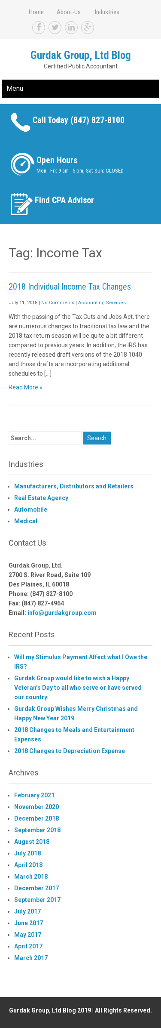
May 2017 (27, 934)
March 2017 (31, 957)
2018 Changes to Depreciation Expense (69, 750)
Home (36, 12)
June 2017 (28, 923)
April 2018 (28, 864)
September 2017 (37, 899)
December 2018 (36, 818)
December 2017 (36, 888)
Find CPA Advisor (64, 200)
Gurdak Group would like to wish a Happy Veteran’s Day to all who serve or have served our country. (78, 688)
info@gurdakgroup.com (62, 612)
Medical (25, 521)
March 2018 (31, 876)
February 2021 (34, 795)
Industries (107, 12)
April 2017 (28, 946)
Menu (14, 88)
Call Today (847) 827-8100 (79, 120)
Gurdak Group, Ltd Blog (80, 55)
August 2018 (31, 841)
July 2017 (27, 911)
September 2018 (37, 830)
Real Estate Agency (41, 497)
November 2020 (36, 806)
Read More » (26, 387)
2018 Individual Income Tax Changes (70, 286)
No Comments (57, 303)
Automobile (30, 509)
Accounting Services (102, 303)
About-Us (69, 12)
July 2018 (27, 853)
